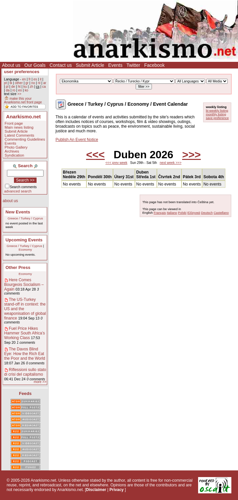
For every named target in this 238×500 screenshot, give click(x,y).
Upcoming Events (24, 239)
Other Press (18, 267)
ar (44, 83)
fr (30, 79)
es (35, 79)
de (13, 86)
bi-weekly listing (217, 110)
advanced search (18, 191)
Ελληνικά (193, 212)
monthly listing (216, 114)
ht (19, 86)
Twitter (133, 65)
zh (31, 86)
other (19, 83)
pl (7, 86)
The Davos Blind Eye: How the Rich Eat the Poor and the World (24, 354)
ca (44, 86)
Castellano (221, 212)
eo (20, 90)
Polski (182, 212)
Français (160, 212)
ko (26, 90)
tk (11, 83)
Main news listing (19, 127)
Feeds (25, 393)
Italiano (172, 212)
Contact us (61, 65)
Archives (12, 151)
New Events (18, 211)
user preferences (21, 71)
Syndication (14, 155)
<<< (95, 155)
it (41, 79)
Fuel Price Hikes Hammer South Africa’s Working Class (24, 333)
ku (25, 86)
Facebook (154, 65)
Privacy (116, 489)
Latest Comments (19, 135)
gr (27, 83)
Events (115, 65)
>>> (191, 155)
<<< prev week (116, 163)
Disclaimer (96, 489)
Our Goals (35, 65)
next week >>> (170, 163)
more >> (40, 382)
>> (19, 94)
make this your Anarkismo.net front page (23, 100)
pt (5, 83)
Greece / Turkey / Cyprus (25, 218)
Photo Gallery (16, 147)
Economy (25, 249)
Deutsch (207, 212)
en (24, 79)
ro (13, 90)
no (33, 83)
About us (11, 65)
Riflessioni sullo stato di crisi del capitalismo (25, 372)
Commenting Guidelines (25, 139)
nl (39, 83)
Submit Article (90, 65)
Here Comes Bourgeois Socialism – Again (24, 285)
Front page (14, 123)
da (7, 90)
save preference (217, 118)
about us (10, 200)
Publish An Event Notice (77, 139)
